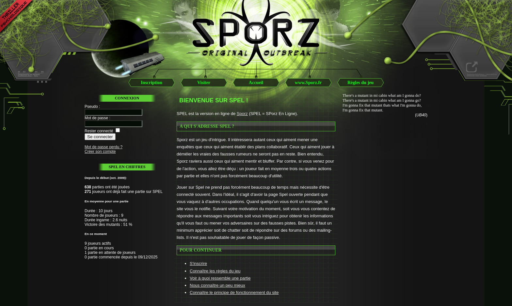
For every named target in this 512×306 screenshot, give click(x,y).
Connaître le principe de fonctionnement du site (234, 292)
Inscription (151, 82)
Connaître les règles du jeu (215, 271)
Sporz (242, 113)
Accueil (256, 82)
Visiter (203, 82)
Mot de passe (96, 118)
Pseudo (91, 106)
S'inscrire (198, 263)
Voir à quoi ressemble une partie (220, 278)
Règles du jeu (360, 82)
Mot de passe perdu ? (103, 147)
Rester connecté (99, 131)
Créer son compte (100, 151)
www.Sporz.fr (308, 82)
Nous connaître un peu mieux (217, 285)
